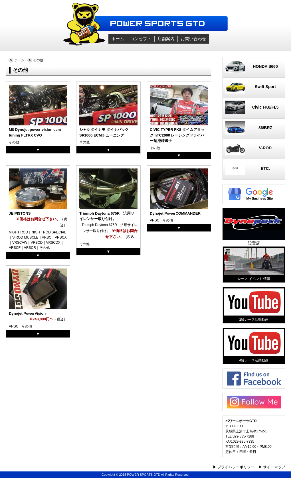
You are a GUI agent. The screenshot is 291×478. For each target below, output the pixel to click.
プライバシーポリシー (235, 467)
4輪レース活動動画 (254, 345)
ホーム (117, 38)
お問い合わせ (193, 38)
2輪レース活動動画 (254, 305)
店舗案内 (166, 38)
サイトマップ (274, 467)
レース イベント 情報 (254, 264)
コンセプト (140, 38)
